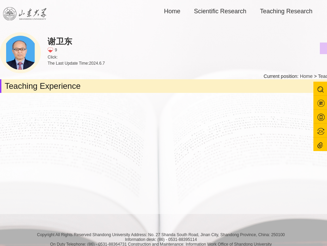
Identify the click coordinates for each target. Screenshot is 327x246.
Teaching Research (286, 11)
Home (172, 11)
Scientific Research (220, 11)
